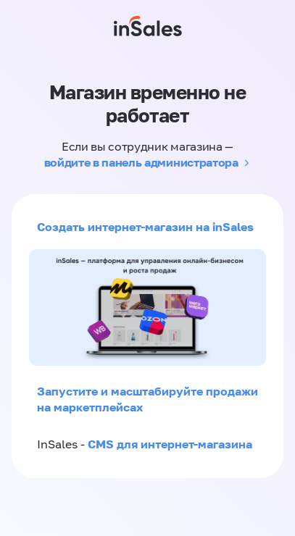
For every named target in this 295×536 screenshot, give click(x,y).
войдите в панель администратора (141, 162)
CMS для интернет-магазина (170, 444)
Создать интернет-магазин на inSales (145, 226)
